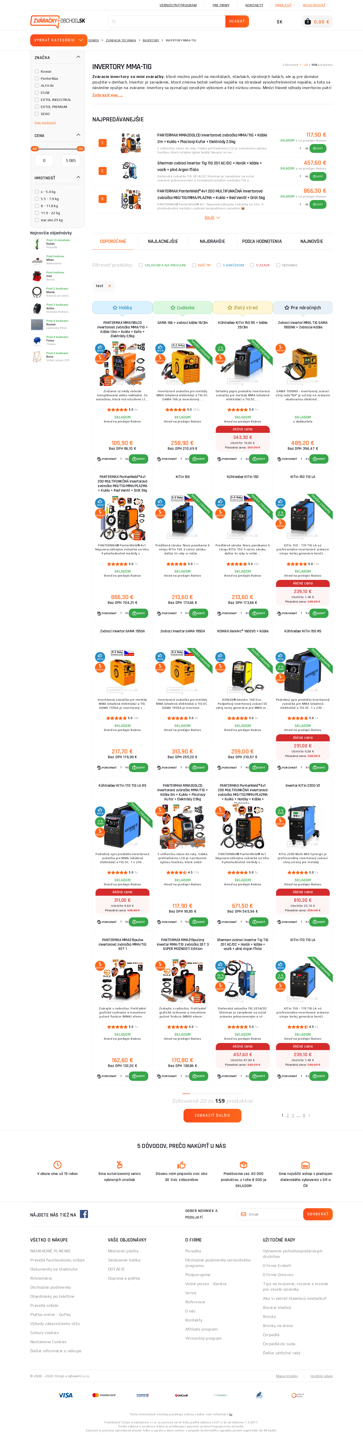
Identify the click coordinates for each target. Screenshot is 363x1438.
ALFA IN (47, 85)
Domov (93, 40)
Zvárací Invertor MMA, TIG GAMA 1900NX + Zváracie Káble (302, 325)
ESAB (45, 93)
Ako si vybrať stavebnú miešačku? (295, 1300)
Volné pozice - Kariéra (206, 1285)
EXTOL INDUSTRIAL (56, 100)
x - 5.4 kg (48, 192)
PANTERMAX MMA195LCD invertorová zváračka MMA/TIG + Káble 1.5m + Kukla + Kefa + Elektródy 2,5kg (122, 329)
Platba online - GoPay (50, 1316)
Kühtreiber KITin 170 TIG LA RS (122, 786)
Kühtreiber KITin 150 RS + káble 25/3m (242, 325)
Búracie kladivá (277, 1309)
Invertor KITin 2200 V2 (303, 786)
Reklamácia (41, 1279)
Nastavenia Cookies (48, 1343)
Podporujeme (198, 1276)
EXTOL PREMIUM (54, 107)
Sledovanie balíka (124, 1261)
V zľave (263, 265)
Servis (191, 1294)
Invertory (151, 40)
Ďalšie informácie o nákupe (55, 1352)
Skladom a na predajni (165, 265)
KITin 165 (183, 477)
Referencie (195, 1303)
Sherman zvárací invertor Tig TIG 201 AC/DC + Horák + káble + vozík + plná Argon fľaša (242, 946)
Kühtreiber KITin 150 (243, 477)
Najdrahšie (212, 241)
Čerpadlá (271, 1336)
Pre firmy (221, 5)
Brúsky (269, 1318)
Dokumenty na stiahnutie (54, 1270)
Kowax (46, 71)
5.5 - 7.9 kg (50, 199)
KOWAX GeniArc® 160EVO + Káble (242, 632)
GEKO (45, 114)
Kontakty (254, 5)
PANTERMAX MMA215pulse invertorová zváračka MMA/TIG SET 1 (122, 946)
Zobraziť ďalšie (213, 1117)
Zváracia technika (121, 40)
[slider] (33, 148)
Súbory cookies (44, 1334)
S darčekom (233, 265)
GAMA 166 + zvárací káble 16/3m (183, 322)
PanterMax (49, 78)
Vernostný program (178, 5)
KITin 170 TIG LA (302, 941)
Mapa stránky (287, 1377)
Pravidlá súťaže (44, 1307)
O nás (190, 1312)
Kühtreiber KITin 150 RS (302, 632)
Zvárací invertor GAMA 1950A (182, 632)
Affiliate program (201, 1330)
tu (230, 1416)
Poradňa (193, 1252)
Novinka (289, 265)
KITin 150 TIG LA (302, 477)
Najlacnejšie (163, 241)
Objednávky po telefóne (52, 1297)
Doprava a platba (124, 1279)
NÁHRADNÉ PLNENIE (50, 1252)
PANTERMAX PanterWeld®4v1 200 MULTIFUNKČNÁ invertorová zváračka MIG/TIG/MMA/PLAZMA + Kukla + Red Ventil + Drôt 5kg (122, 484)
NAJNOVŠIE (311, 241)
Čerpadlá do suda (279, 1345)
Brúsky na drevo (278, 1327)
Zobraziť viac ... (107, 95)
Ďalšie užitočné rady (281, 1354)
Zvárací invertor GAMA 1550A (122, 632)
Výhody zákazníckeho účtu (55, 1325)
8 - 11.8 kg (49, 206)
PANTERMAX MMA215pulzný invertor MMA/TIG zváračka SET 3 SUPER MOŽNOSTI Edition (183, 946)
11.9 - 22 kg (50, 213)
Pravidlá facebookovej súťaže (57, 1261)
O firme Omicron (278, 1276)
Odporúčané (113, 241)
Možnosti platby (123, 1252)
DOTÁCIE (116, 1270)
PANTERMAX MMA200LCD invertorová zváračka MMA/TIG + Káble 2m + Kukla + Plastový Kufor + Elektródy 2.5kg (182, 793)
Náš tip (204, 265)
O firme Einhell (277, 1267)
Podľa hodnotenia (262, 241)
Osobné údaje (322, 1377)
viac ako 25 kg (52, 220)
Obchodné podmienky (50, 1288)
